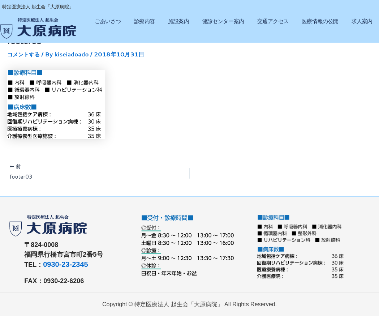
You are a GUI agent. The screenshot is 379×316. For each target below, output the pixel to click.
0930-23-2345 (65, 264)
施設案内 (178, 21)
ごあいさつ (108, 21)
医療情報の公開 (320, 21)
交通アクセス (273, 21)
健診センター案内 (223, 21)
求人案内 (362, 21)
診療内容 (144, 21)
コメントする (24, 54)
